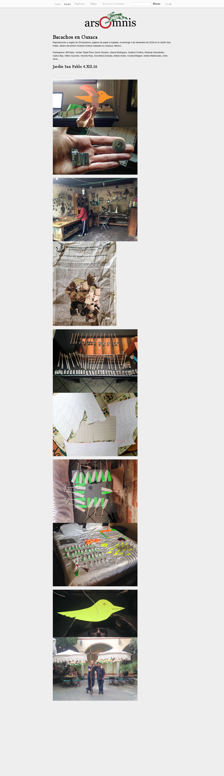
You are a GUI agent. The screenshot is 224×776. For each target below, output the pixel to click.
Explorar (80, 4)
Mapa (94, 4)
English (58, 4)
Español (67, 4)
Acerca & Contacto (113, 4)
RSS (168, 4)
